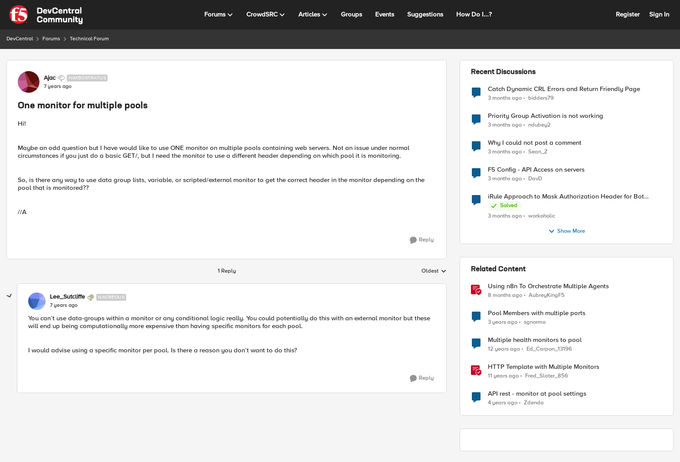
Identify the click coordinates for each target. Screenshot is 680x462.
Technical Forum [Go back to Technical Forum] (89, 39)
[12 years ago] (504, 349)
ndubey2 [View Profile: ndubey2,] (539, 125)
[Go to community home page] (46, 14)
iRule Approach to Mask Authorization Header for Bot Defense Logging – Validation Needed (566, 196)
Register (628, 14)
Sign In (659, 14)
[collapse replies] (9, 296)
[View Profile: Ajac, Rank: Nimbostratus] (28, 82)
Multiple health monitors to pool (535, 340)
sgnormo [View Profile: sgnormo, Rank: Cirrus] (535, 322)
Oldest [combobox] (434, 271)
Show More (566, 231)
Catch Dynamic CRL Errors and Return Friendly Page (564, 89)
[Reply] (421, 240)
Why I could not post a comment (535, 142)
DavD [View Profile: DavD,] (535, 179)
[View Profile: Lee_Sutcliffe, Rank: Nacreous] (37, 301)
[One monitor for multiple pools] (64, 306)
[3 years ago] (502, 322)
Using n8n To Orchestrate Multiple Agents (548, 286)
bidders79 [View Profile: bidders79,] (541, 97)
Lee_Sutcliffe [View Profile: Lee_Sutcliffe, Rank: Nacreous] (67, 296)
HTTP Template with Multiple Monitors (543, 367)
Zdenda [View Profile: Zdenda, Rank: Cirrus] (534, 403)
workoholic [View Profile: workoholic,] (541, 216)
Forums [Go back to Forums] (51, 39)
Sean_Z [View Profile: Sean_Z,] (538, 152)
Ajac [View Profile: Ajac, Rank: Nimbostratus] (50, 78)
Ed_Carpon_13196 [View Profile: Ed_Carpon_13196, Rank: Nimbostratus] (549, 349)
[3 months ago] (505, 97)
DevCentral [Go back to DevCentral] (20, 39)
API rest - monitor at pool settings (537, 393)
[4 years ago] (502, 403)
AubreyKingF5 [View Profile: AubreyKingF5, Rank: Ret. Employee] (547, 295)
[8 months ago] (505, 295)
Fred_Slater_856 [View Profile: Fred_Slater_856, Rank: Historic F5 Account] (546, 376)
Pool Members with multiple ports (536, 313)
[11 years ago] (503, 376)
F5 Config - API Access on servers (536, 169)
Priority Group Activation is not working (545, 116)
